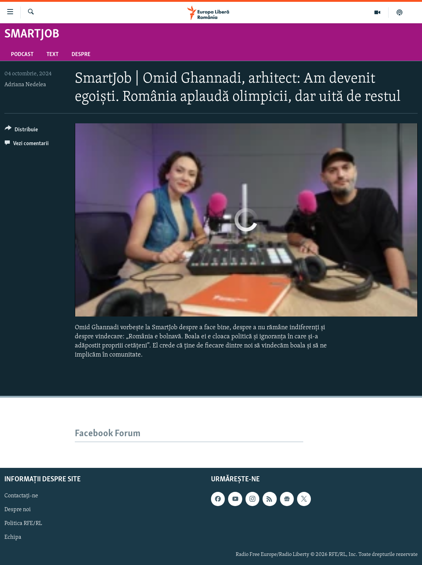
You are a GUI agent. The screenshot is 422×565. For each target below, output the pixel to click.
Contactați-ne (21, 496)
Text (52, 54)
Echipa (12, 537)
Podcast (22, 54)
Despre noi (17, 510)
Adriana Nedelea (25, 85)
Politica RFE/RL (23, 523)
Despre (81, 54)
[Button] (21, 130)
